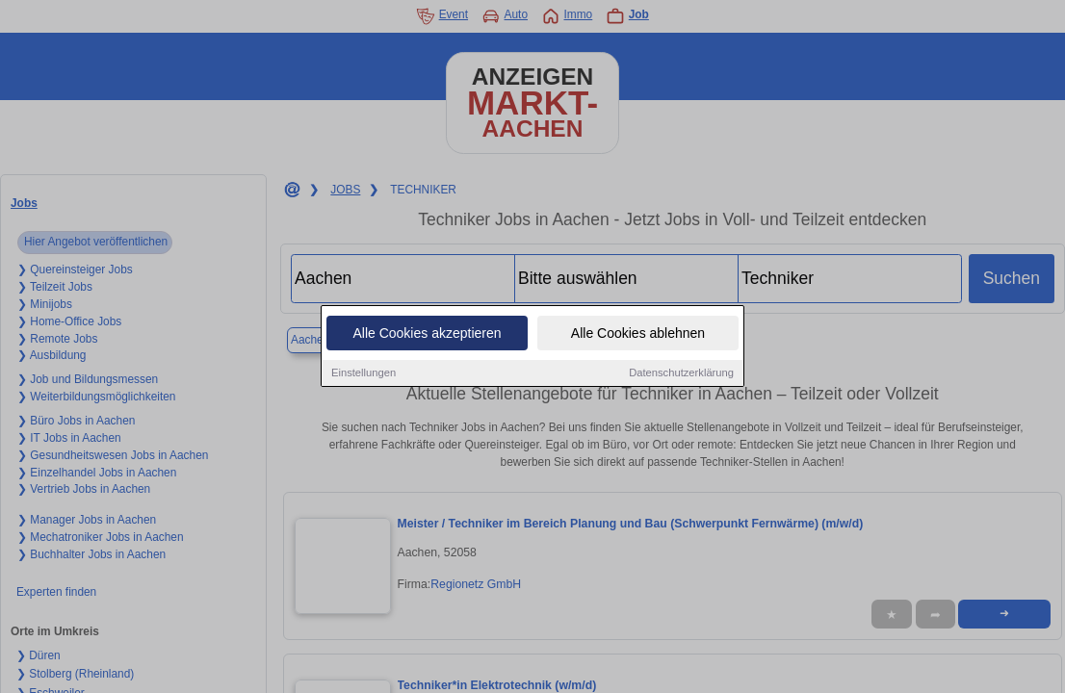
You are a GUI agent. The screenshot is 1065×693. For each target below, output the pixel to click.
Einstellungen (363, 373)
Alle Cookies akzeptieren (426, 334)
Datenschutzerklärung (681, 373)
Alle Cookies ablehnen (638, 334)
